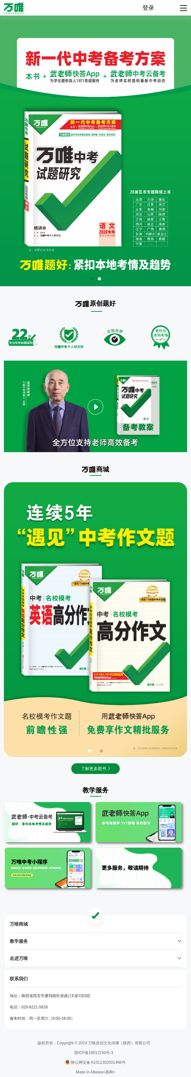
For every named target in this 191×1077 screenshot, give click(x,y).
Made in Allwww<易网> (96, 1072)
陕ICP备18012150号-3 (93, 1052)
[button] (92, 278)
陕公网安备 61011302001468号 (95, 1062)
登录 (148, 8)
